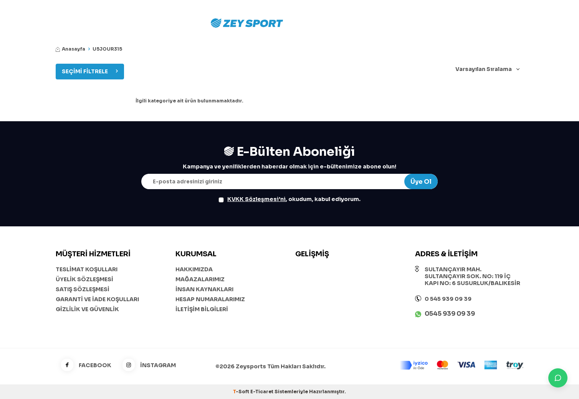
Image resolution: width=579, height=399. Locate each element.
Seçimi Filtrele (90, 71)
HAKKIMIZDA (194, 269)
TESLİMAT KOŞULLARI (86, 269)
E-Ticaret (261, 391)
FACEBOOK (83, 365)
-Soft (241, 391)
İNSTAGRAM (146, 365)
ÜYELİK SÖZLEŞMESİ (84, 279)
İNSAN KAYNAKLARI (204, 289)
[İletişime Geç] (557, 377)
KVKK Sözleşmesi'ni (256, 199)
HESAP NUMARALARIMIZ (210, 299)
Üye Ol (421, 182)
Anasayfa (70, 49)
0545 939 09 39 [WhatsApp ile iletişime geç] (450, 314)
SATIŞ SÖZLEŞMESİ (82, 289)
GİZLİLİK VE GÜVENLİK (87, 309)
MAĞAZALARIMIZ (200, 279)
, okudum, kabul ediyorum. (289, 199)
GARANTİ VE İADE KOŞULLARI (97, 299)
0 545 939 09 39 (448, 298)
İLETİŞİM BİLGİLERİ (201, 309)
